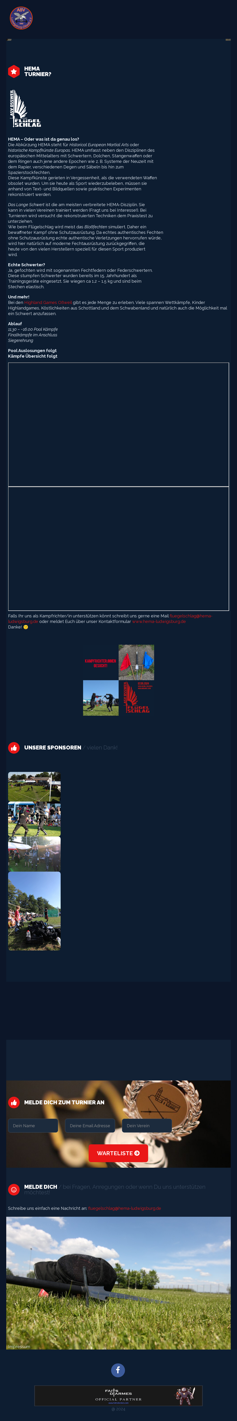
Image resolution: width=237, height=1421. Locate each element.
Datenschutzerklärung (198, 19)
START (47, 19)
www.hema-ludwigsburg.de (159, 621)
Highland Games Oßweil (47, 302)
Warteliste (118, 1153)
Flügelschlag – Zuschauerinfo (85, 19)
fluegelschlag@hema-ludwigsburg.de (124, 1208)
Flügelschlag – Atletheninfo (144, 19)
